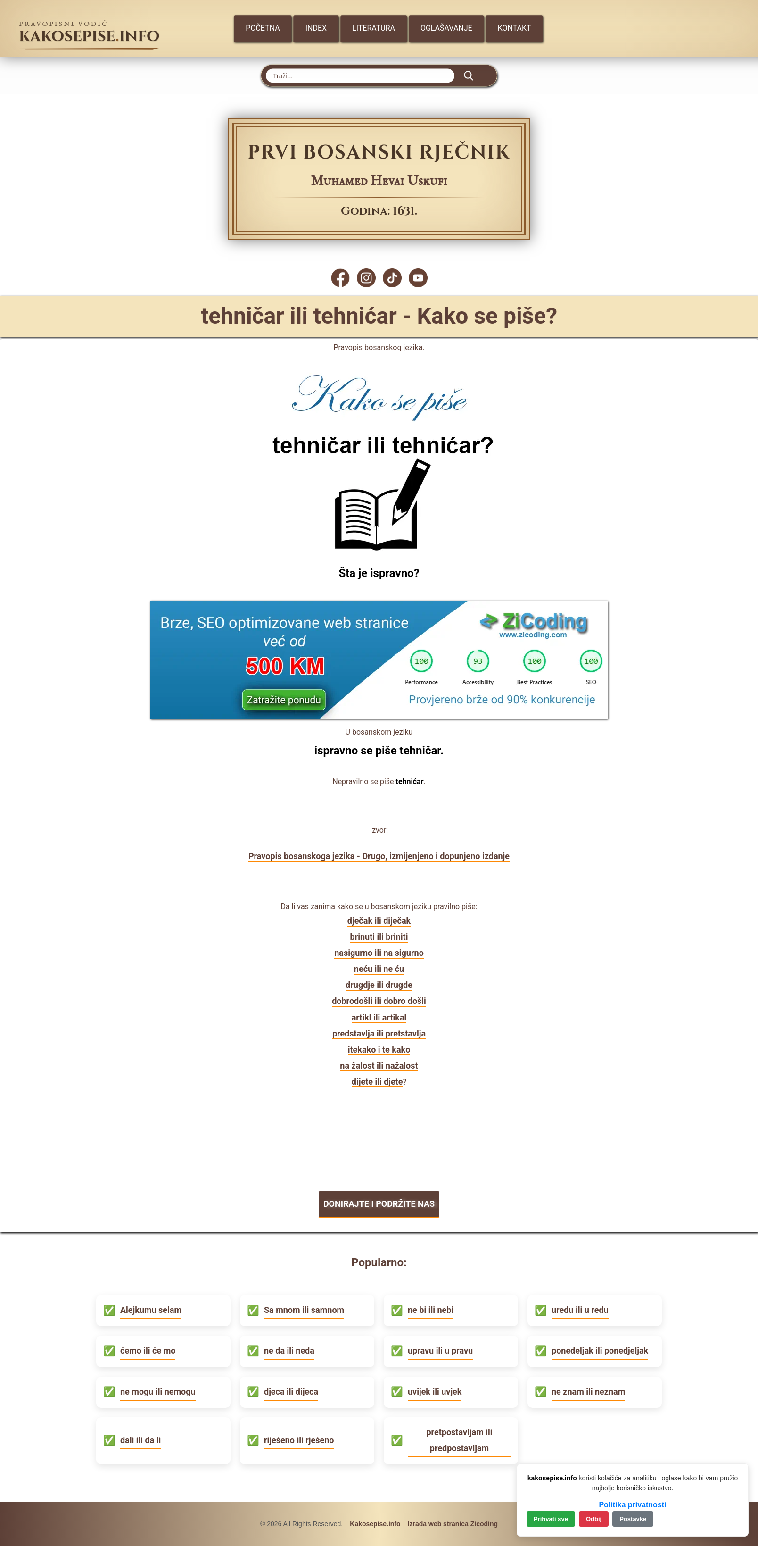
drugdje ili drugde (379, 985)
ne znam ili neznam (588, 1391)
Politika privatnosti (632, 1505)
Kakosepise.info (375, 1524)
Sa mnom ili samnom (304, 1310)
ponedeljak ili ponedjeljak (600, 1350)
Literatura (373, 28)
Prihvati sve (551, 1518)
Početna (263, 28)
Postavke (632, 1518)
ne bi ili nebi (430, 1310)
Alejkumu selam (150, 1310)
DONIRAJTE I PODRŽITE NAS (379, 1204)
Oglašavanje (446, 28)
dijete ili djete (377, 1081)
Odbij (593, 1518)
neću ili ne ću (379, 969)
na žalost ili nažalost (379, 1065)
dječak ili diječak (379, 921)
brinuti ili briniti (379, 937)
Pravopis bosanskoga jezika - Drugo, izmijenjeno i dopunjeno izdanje (379, 856)
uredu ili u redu (580, 1310)
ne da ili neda (289, 1350)
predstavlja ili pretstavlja (379, 1033)
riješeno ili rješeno (299, 1440)
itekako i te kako (379, 1049)
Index (316, 28)
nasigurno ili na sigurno (379, 953)
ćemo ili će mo (147, 1350)
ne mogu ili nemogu (158, 1391)
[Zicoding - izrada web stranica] (379, 715)
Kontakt (514, 28)
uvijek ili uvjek (434, 1391)
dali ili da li (140, 1440)
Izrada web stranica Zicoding (453, 1524)
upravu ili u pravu (440, 1350)
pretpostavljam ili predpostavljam (459, 1440)
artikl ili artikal (379, 1017)
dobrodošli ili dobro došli (379, 1001)
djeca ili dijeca (291, 1391)
